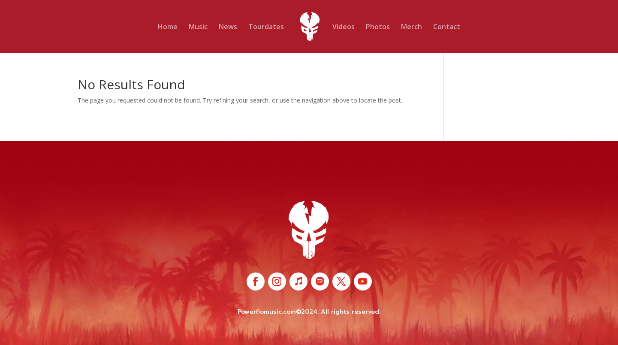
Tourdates (266, 27)
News (228, 27)
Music (198, 27)
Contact (446, 27)
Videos (343, 27)
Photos (378, 27)
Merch (411, 27)
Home (168, 27)
